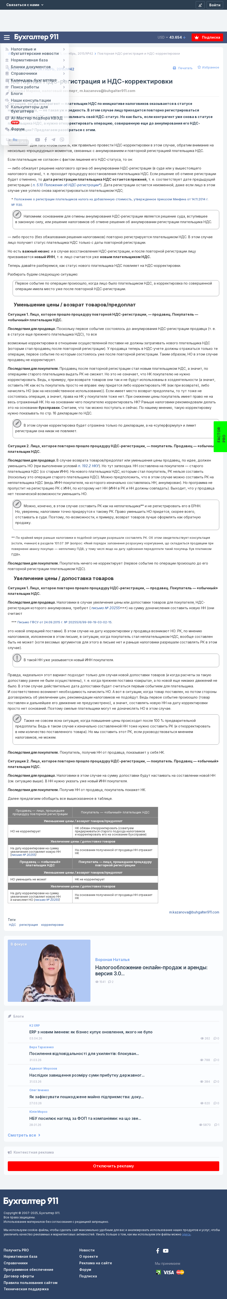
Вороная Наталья (112, 959)
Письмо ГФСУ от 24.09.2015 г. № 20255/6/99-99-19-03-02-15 (64, 622)
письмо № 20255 (105, 608)
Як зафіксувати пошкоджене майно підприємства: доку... (86, 1097)
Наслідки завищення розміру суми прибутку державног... (87, 1075)
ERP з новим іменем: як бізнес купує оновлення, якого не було (91, 1032)
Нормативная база (20, 1256)
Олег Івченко (39, 1090)
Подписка (207, 37)
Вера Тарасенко (41, 1047)
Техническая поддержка (26, 1289)
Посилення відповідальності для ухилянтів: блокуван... (84, 1053)
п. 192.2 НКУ (88, 466)
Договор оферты (19, 1276)
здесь (186, 1234)
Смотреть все (24, 1135)
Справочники (16, 1263)
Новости (87, 1250)
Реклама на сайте (95, 1263)
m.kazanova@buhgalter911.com (194, 912)
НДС (12, 925)
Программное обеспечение (28, 1269)
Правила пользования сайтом (30, 1283)
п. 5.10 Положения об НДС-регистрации (65, 185)
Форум (85, 1269)
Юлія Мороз (38, 1111)
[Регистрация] (200, 4)
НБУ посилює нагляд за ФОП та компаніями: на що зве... (85, 1118)
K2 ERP (34, 1025)
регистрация (28, 925)
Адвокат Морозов (43, 1068)
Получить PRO (16, 1250)
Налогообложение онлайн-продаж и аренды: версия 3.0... (151, 970)
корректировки (52, 925)
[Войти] (215, 4)
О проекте (88, 1256)
